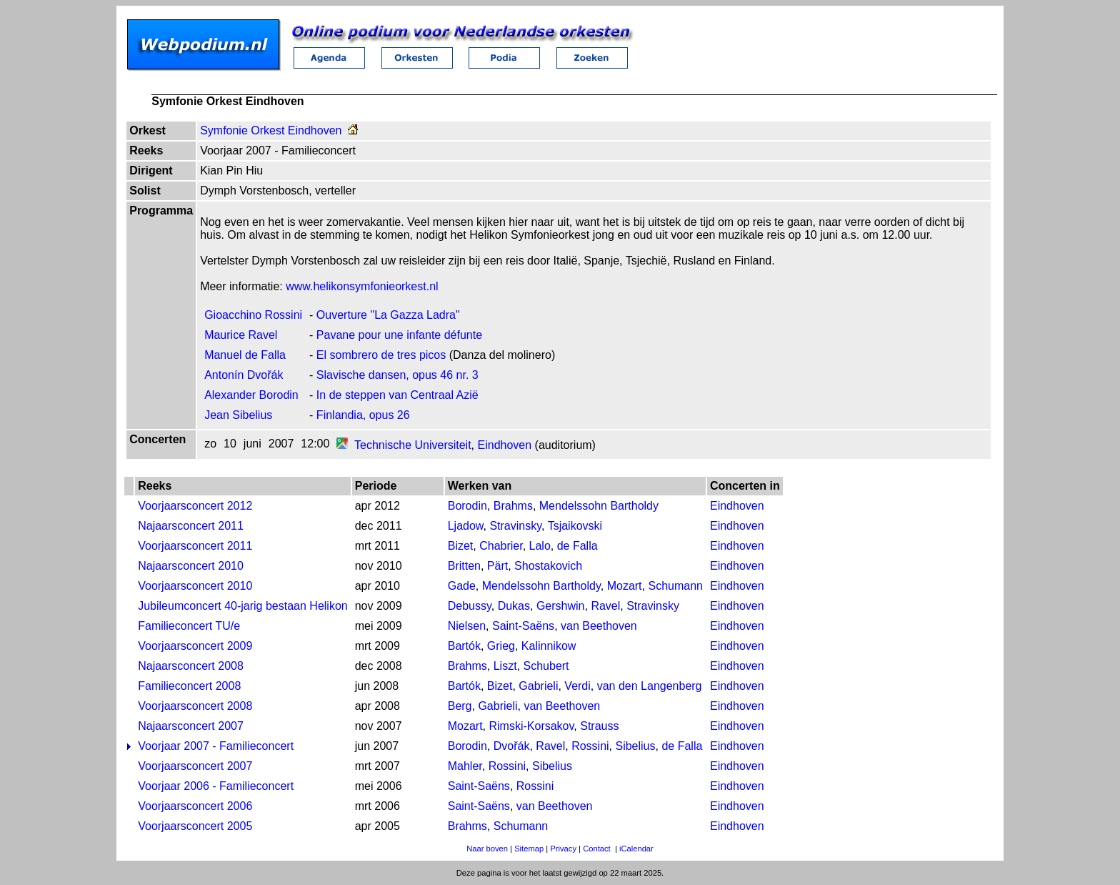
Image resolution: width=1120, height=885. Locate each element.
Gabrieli (538, 686)
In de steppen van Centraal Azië (397, 395)
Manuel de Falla (245, 355)
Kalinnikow (548, 646)
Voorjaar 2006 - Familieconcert (216, 786)
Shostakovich (548, 566)
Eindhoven (505, 445)
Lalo (540, 546)
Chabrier (500, 546)
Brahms (513, 506)
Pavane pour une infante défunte (399, 335)
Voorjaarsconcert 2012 (195, 506)
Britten (464, 566)
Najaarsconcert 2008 (191, 666)
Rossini (590, 746)
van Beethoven (599, 626)
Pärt (497, 566)
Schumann (675, 586)
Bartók (464, 646)
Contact (597, 848)
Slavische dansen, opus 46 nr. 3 (397, 375)
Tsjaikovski (575, 526)
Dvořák (512, 746)
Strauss (599, 726)
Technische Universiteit (412, 445)
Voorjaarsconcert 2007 (195, 766)
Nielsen (467, 626)
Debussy (469, 606)
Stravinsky (515, 526)
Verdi (577, 686)
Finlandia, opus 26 (363, 415)
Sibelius (635, 746)
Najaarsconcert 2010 (191, 566)
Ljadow (466, 526)
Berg (460, 706)
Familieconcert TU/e (189, 626)
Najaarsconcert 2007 (191, 726)
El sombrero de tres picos (381, 355)
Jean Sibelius (238, 415)
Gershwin (560, 606)
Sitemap (529, 848)
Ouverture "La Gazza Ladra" (388, 315)
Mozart (624, 586)
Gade (462, 586)
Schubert (546, 666)
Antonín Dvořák (243, 375)
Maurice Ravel (240, 335)
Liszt (505, 666)
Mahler (465, 766)
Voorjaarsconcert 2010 (195, 586)
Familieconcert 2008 (189, 686)
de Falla (577, 546)
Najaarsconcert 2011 (191, 526)
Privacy (563, 848)
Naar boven (487, 848)
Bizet (461, 546)
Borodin (467, 506)
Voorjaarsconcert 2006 (195, 806)
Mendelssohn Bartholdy (599, 506)
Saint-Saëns (523, 626)
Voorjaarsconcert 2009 (195, 646)
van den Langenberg (649, 686)
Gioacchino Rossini (253, 315)
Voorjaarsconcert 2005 (195, 826)
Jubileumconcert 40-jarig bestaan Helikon (243, 606)
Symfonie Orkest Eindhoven (270, 130)
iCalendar (636, 848)
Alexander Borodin (251, 395)
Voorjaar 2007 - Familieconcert (216, 746)
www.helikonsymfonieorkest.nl (362, 286)
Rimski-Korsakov (531, 726)
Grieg (501, 646)
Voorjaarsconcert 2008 (195, 706)
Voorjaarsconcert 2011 (195, 546)
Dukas (514, 606)
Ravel (605, 606)
